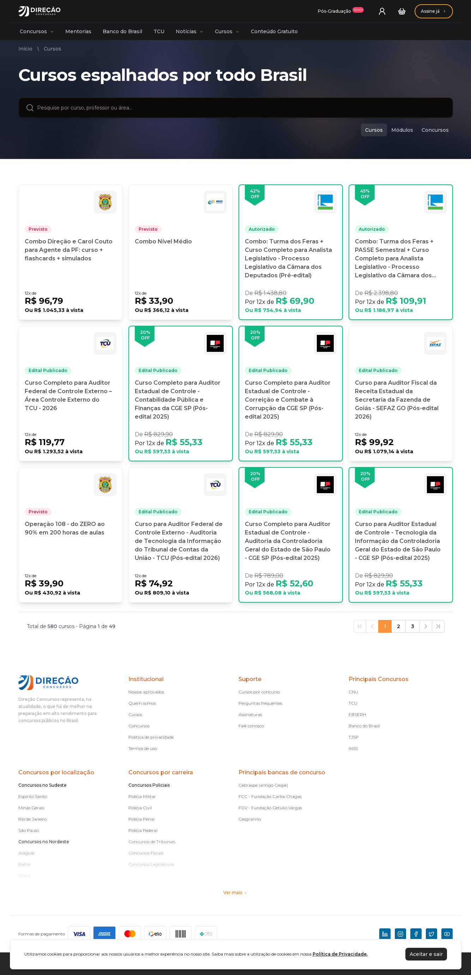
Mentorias (78, 31)
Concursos (37, 31)
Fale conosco (251, 725)
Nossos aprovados (146, 692)
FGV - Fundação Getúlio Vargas (270, 807)
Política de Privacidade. (340, 954)
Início (25, 49)
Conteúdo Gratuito (274, 31)
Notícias (190, 31)
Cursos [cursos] (374, 130)
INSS (353, 748)
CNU (353, 692)
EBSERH (357, 714)
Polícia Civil (140, 807)
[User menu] (382, 11)
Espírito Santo (32, 796)
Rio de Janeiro (32, 819)
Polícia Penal (141, 819)
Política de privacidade (151, 737)
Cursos (227, 31)
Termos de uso (142, 748)
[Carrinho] (402, 11)
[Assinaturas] (340, 11)
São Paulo (28, 830)
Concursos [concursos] (435, 130)
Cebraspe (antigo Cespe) (263, 785)
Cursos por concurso (259, 692)
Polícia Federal (142, 830)
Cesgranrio (249, 819)
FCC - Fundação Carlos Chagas (270, 796)
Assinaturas (250, 714)
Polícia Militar (142, 796)
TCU (158, 31)
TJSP (354, 737)
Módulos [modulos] (402, 130)
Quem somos (142, 703)
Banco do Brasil (122, 31)
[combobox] (241, 108)
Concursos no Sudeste (42, 785)
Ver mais (235, 892)
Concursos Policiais (149, 785)
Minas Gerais (31, 807)
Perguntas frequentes (260, 703)
